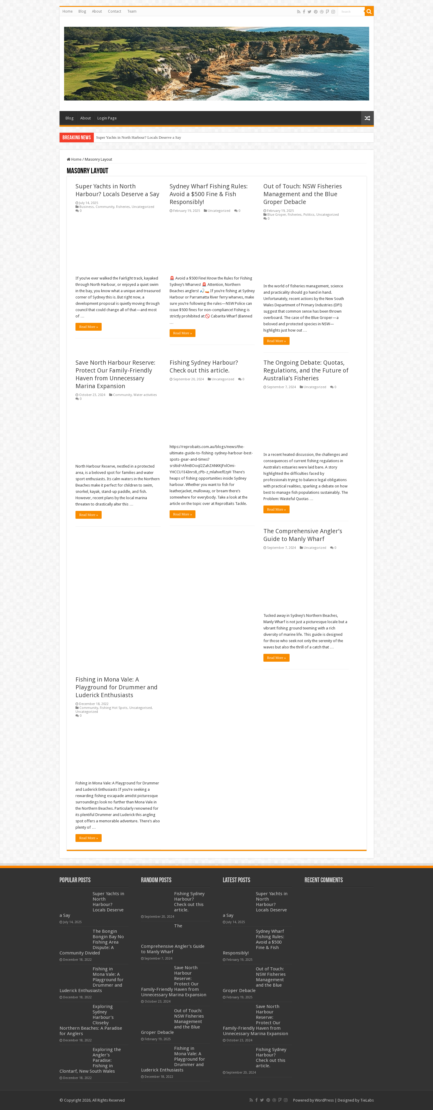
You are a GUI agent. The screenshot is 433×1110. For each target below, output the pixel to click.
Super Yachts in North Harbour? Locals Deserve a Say (138, 137)
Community (105, 207)
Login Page (107, 118)
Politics (309, 215)
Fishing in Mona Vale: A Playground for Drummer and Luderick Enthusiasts (116, 687)
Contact (114, 11)
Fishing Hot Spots (113, 708)
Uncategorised (140, 708)
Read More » (88, 327)
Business (86, 207)
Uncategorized (143, 207)
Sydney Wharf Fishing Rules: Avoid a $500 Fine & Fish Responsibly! (209, 194)
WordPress (324, 1100)
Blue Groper (276, 215)
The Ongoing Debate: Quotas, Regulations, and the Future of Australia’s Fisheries (306, 370)
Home (67, 11)
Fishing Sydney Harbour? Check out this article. (189, 902)
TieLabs (367, 1100)
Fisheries (123, 207)
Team (132, 11)
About (97, 11)
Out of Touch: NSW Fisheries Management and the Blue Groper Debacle (302, 194)
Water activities (145, 395)
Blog (82, 11)
